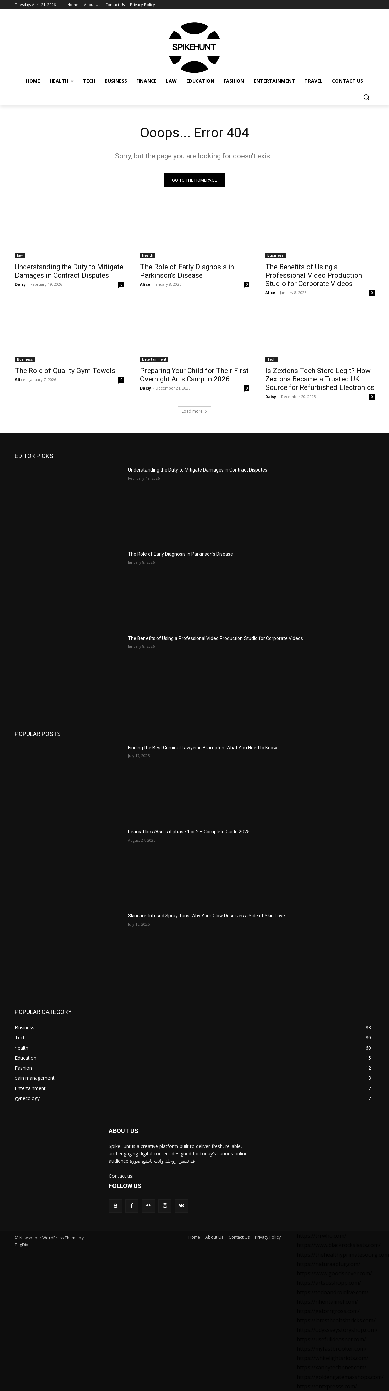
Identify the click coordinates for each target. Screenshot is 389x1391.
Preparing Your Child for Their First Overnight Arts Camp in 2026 (194, 375)
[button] (366, 97)
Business (275, 255)
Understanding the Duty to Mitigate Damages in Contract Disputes (69, 271)
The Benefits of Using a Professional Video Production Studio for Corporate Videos (313, 275)
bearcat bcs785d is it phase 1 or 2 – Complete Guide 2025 (189, 831)
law (20, 255)
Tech (271, 359)
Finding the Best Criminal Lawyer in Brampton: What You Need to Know (202, 747)
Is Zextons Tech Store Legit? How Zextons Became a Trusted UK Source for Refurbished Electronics (320, 379)
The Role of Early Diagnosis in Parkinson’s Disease (187, 271)
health (147, 255)
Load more (194, 411)
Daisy (20, 284)
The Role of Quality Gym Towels (65, 371)
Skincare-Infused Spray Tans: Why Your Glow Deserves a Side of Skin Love (207, 915)
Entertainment (154, 359)
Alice (145, 284)
